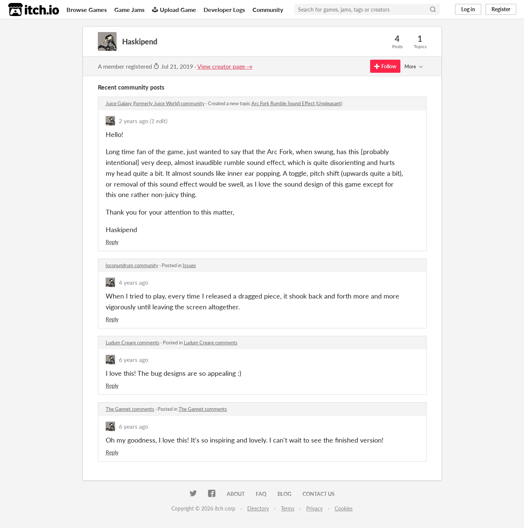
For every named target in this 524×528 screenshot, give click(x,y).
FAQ (261, 494)
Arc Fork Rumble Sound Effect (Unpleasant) (296, 103)
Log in (468, 9)
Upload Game (174, 9)
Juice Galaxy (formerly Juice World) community (155, 103)
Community (267, 9)
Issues (189, 265)
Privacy (314, 508)
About (236, 494)
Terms (287, 508)
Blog (284, 494)
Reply (112, 242)
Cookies (344, 508)
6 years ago (133, 359)
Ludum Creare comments (132, 343)
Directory (258, 508)
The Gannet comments (130, 409)
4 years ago (133, 282)
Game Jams (129, 9)
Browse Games (86, 9)
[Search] (433, 9)
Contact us (319, 494)
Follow (385, 66)
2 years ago (133, 120)
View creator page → (224, 66)
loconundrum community (132, 265)
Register (501, 9)
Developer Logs (224, 9)
